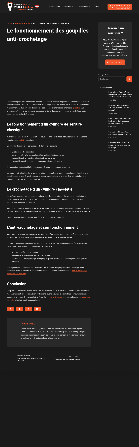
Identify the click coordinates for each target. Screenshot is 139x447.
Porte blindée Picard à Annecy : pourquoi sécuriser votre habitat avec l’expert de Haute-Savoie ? (120, 94)
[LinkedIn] (37, 309)
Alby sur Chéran (83, 387)
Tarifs (97, 7)
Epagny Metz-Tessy (120, 391)
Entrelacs (105, 391)
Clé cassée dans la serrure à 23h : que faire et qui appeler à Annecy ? (120, 107)
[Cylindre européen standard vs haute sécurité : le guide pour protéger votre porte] (102, 121)
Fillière (57, 396)
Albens (71, 387)
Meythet (80, 400)
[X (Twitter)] (19, 309)
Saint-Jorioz (118, 400)
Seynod (66, 404)
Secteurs (112, 441)
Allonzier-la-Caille (101, 387)
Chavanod (68, 391)
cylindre (22, 140)
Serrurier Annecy (54, 7)
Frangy (66, 396)
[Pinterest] (28, 309)
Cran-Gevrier (81, 391)
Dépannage (70, 6)
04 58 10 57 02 (23, 423)
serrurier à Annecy (55, 297)
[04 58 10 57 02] (120, 7)
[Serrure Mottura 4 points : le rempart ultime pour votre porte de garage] (102, 145)
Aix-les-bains (59, 387)
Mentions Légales (124, 441)
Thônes (76, 404)
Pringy (97, 400)
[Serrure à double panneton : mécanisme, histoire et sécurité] (102, 135)
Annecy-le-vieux (117, 387)
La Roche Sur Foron (103, 396)
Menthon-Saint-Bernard (63, 400)
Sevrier (57, 404)
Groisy (74, 396)
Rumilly (106, 400)
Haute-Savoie (85, 396)
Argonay (57, 391)
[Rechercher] (129, 79)
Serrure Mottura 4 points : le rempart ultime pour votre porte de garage (120, 145)
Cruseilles (94, 391)
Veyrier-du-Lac (88, 404)
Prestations (85, 6)
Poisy (89, 400)
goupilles (76, 108)
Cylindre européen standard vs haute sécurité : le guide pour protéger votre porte (120, 121)
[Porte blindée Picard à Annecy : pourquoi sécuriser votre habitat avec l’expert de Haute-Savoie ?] (102, 95)
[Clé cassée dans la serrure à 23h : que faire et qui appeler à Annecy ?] (102, 108)
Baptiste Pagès (45, 440)
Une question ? (103, 75)
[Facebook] (10, 309)
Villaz (99, 404)
